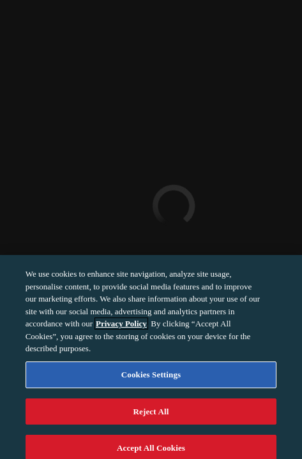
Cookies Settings (151, 378)
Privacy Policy (121, 328)
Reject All (151, 415)
